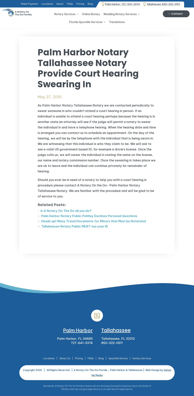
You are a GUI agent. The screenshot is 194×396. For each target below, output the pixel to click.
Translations (117, 22)
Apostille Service (118, 358)
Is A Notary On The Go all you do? (66, 211)
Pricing (80, 4)
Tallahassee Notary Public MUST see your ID (74, 226)
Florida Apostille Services (85, 22)
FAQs (70, 4)
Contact (177, 14)
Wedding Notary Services (120, 14)
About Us (64, 358)
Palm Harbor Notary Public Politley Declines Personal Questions (89, 216)
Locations (47, 4)
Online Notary (91, 14)
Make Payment (29, 4)
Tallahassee (116, 330)
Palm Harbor (78, 330)
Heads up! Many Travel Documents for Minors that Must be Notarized (93, 221)
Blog (90, 4)
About (59, 4)
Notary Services (65, 14)
